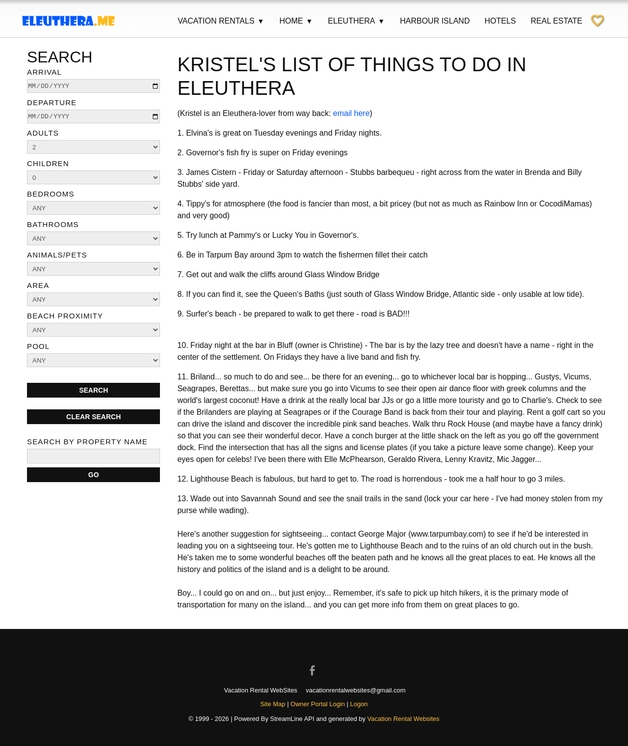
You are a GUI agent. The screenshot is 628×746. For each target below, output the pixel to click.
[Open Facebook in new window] (314, 662)
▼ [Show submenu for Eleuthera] (381, 21)
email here (351, 113)
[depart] (93, 116)
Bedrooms (51, 194)
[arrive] (93, 86)
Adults (43, 133)
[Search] (93, 474)
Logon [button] (359, 704)
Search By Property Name (87, 441)
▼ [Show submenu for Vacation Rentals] (261, 21)
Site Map (272, 704)
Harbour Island (435, 21)
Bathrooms (53, 224)
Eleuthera (356, 21)
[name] (93, 456)
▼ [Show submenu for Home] (309, 21)
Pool (38, 346)
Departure (52, 102)
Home (296, 21)
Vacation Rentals (221, 21)
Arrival (44, 72)
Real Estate (556, 21)
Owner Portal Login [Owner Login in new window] (317, 704)
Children (48, 163)
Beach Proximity (65, 316)
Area (38, 285)
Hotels (500, 21)
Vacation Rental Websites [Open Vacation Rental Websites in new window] (403, 718)
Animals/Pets (57, 255)
